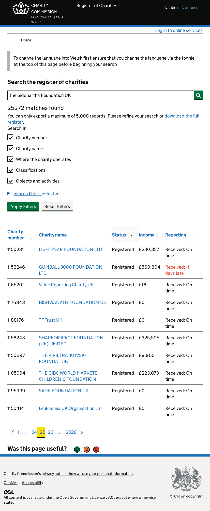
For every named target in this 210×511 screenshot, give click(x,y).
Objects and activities (38, 181)
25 (42, 433)
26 (51, 433)
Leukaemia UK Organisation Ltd (70, 408)
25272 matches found (35, 107)
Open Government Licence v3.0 (86, 497)
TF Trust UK (50, 320)
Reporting (175, 235)
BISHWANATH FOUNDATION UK (72, 302)
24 (34, 433)
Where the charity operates (43, 159)
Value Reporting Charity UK (66, 285)
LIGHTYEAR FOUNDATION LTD (70, 249)
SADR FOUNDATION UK (64, 390)
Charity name (29, 148)
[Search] (105, 95)
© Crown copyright (186, 496)
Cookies (10, 482)
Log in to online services (179, 30)
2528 (71, 433)
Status (119, 235)
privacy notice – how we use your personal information (87, 473)
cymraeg (189, 7)
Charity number (31, 138)
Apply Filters (23, 206)
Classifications (30, 170)
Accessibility (32, 482)
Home (26, 40)
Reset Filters (57, 206)
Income (146, 235)
